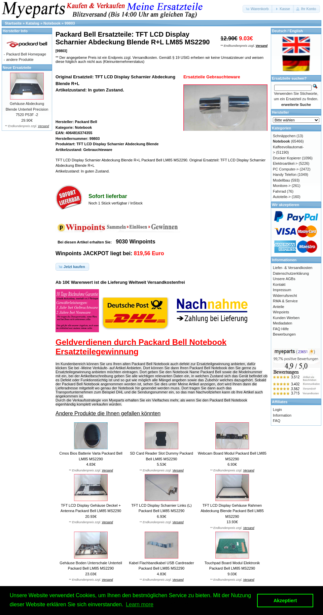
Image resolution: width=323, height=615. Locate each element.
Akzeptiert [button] (285, 600)
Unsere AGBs (284, 279)
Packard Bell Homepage (26, 54)
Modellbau (281, 180)
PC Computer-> (286, 169)
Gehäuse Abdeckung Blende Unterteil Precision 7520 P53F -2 (27, 109)
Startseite (13, 23)
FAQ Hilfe (281, 329)
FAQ (276, 421)
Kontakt (279, 284)
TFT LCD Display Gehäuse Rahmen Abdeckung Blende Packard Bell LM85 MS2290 (232, 510)
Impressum (282, 290)
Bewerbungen (284, 334)
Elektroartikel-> (285, 163)
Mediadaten (282, 323)
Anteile (278, 307)
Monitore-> (282, 186)
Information (282, 415)
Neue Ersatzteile (17, 68)
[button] (258, 9)
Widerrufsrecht (285, 296)
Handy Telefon (284, 174)
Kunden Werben (286, 318)
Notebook (52, 23)
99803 (70, 23)
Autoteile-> (282, 197)
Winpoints (281, 312)
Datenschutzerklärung (291, 273)
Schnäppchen (284, 136)
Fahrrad (279, 191)
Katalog (32, 23)
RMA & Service (285, 301)
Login (277, 410)
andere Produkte (19, 59)
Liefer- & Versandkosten (292, 268)
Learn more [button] (139, 604)
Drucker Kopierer (287, 158)
